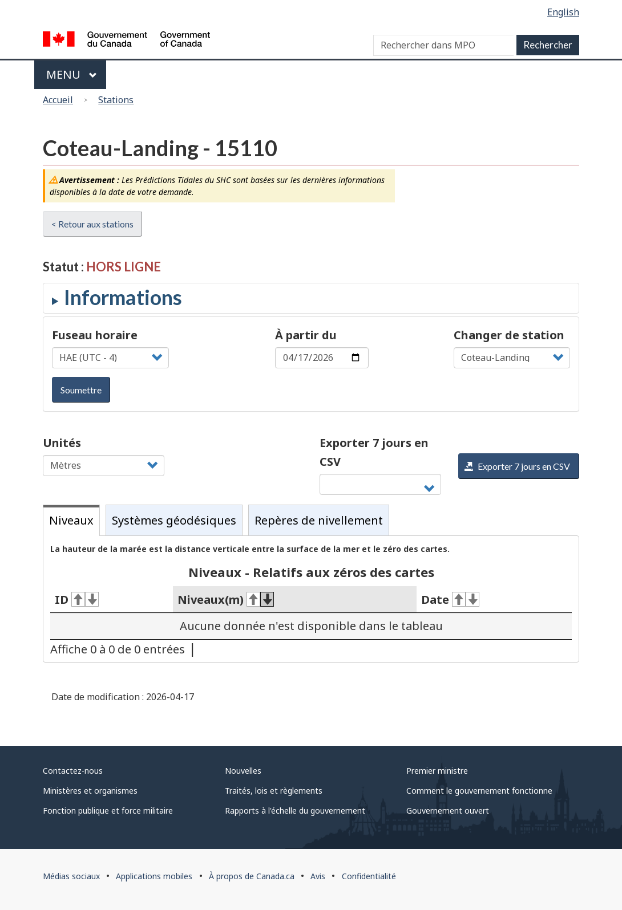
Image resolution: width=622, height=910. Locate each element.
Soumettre (81, 389)
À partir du (306, 335)
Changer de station (509, 335)
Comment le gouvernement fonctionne (479, 790)
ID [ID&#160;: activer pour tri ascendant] (77, 599)
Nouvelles (243, 770)
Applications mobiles (154, 876)
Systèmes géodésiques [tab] (174, 520)
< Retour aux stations (92, 223)
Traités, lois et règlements (273, 790)
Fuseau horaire (95, 335)
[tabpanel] (311, 599)
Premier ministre (437, 770)
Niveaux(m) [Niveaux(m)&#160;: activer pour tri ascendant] (225, 599)
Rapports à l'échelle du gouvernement (295, 810)
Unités (62, 442)
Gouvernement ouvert (447, 810)
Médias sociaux (71, 876)
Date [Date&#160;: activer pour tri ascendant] (450, 599)
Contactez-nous (73, 770)
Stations (116, 100)
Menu (71, 74)
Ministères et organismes (90, 790)
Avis (317, 876)
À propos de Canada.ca (251, 876)
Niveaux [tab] (71, 520)
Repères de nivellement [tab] (319, 520)
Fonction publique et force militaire (108, 810)
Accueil (58, 100)
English (563, 12)
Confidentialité (369, 876)
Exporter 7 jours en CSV (374, 452)
